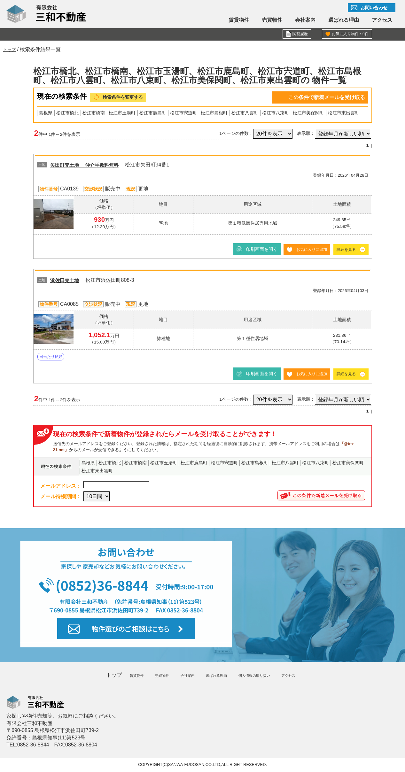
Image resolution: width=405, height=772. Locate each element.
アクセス (382, 20)
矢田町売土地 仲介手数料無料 (91, 166)
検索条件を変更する (127, 98)
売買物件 (272, 20)
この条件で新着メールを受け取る (326, 97)
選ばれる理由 (343, 20)
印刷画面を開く (253, 250)
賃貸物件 (239, 20)
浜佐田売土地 (67, 281)
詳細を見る (344, 250)
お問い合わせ (374, 7)
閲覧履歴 (299, 34)
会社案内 (305, 20)
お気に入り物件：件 (347, 34)
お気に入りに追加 (306, 250)
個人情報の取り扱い (256, 675)
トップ (109, 675)
